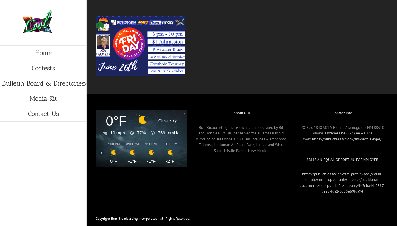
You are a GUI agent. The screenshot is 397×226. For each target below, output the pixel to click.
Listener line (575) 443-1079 (348, 133)
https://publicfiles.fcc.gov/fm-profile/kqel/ (347, 139)
